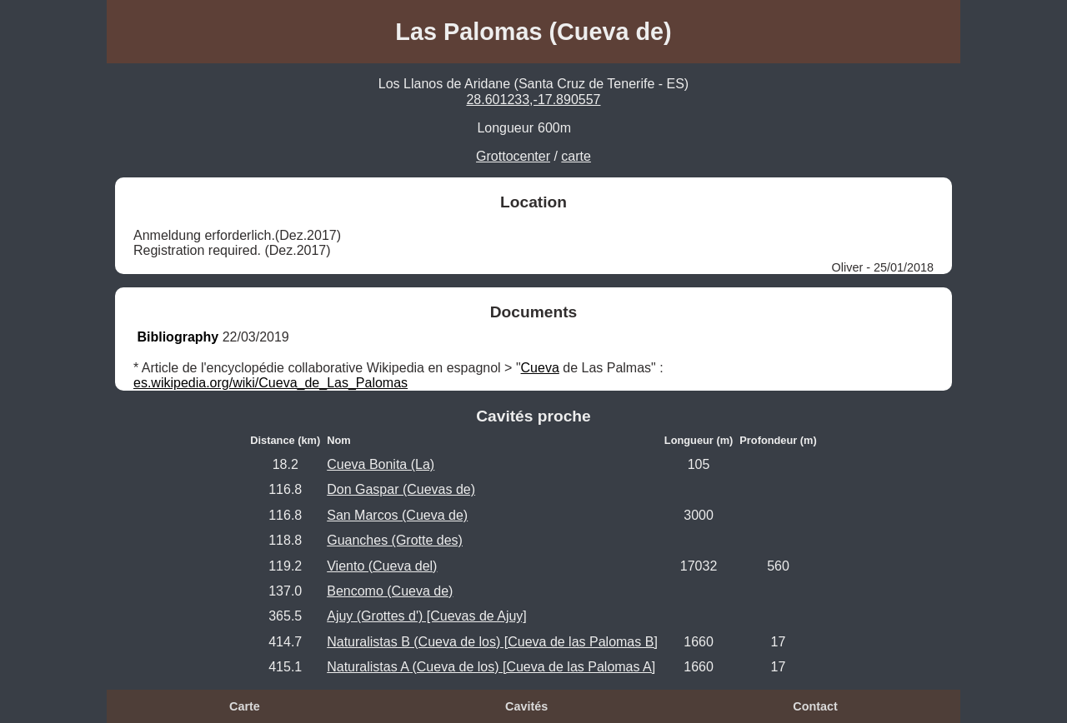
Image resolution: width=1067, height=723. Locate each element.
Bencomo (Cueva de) (390, 591)
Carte (244, 706)
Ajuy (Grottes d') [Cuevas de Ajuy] (427, 616)
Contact (815, 706)
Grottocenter (513, 156)
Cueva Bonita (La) (380, 464)
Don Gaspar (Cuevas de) (401, 489)
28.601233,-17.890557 (533, 99)
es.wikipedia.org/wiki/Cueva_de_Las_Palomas (270, 383)
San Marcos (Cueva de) (397, 515)
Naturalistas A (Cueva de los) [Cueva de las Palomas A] (491, 667)
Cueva (540, 368)
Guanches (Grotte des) (395, 540)
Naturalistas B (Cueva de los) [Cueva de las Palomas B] (492, 642)
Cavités (526, 706)
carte (576, 156)
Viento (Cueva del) (382, 566)
